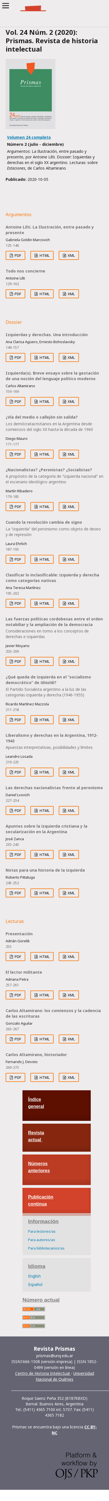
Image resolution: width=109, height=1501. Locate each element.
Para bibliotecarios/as (46, 1248)
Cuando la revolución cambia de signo (54, 528)
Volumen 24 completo (29, 137)
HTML (44, 255)
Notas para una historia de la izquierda (45, 870)
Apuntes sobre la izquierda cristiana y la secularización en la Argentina (46, 828)
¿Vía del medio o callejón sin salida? (54, 423)
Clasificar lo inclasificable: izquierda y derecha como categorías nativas (52, 577)
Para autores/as (41, 1239)
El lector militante (24, 972)
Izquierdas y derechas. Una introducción (47, 334)
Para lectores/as (42, 1231)
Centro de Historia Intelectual (43, 1373)
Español (35, 1284)
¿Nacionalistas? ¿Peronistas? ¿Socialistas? (54, 476)
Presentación (19, 933)
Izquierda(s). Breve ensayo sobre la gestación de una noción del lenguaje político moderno (52, 375)
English (34, 1276)
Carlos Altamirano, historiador (36, 1054)
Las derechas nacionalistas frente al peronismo (54, 787)
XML (71, 255)
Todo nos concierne (25, 271)
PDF (17, 255)
